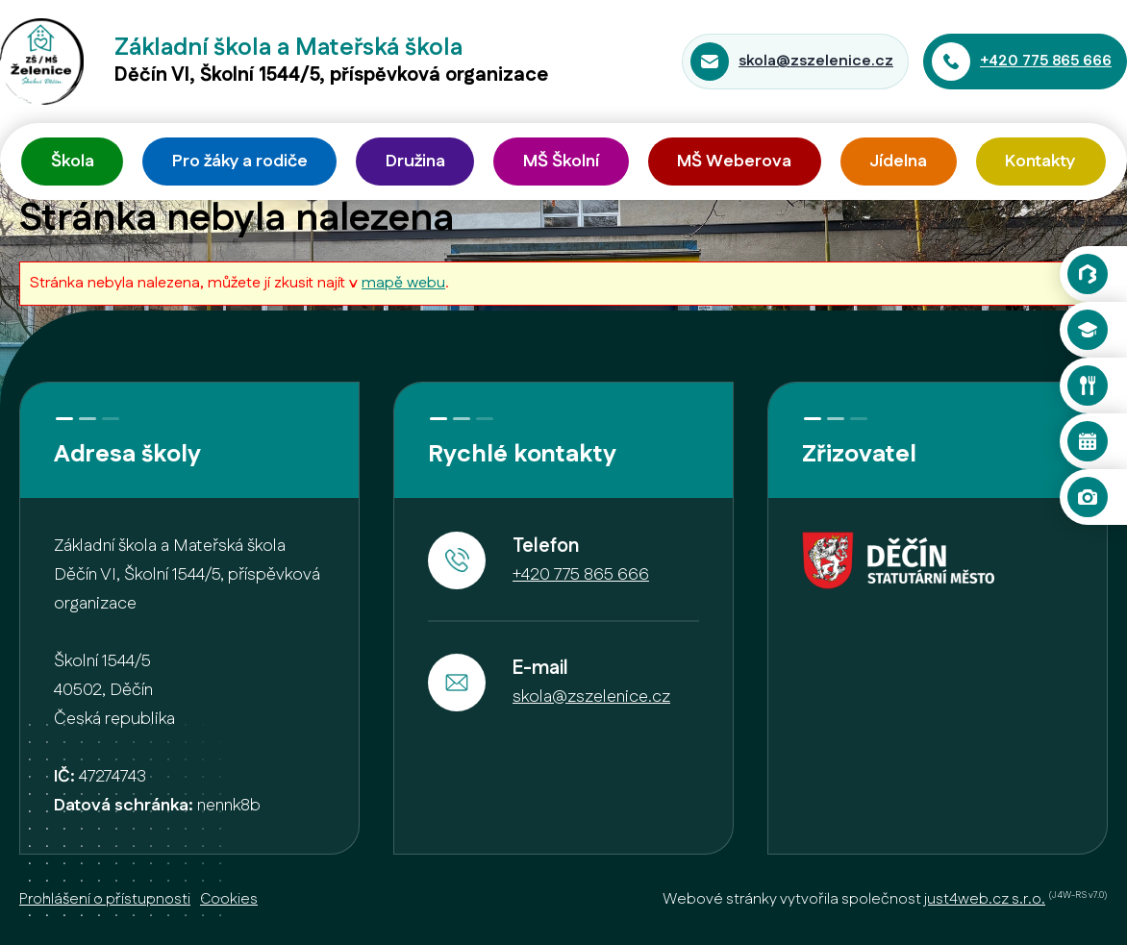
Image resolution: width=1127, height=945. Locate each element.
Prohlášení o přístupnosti (104, 899)
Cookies (229, 899)
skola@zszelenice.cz (816, 61)
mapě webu (403, 283)
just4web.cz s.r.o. (984, 899)
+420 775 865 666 (1046, 61)
